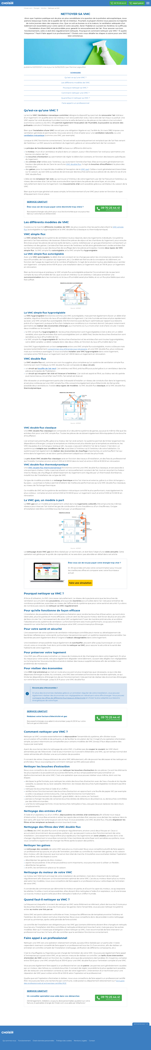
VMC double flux (73, 164)
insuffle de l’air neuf (47, 368)
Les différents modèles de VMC (75, 83)
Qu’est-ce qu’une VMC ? (75, 77)
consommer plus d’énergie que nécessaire (67, 349)
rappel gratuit (137, 3)
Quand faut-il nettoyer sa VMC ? (75, 98)
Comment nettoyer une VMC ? (75, 93)
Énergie (36, 8)
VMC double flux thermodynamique (44, 468)
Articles (43, 8)
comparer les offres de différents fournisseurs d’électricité (58, 698)
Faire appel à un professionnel (75, 103)
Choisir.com (28, 8)
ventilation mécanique (34, 135)
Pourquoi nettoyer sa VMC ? (75, 88)
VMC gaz (85, 169)
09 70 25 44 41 (118, 3)
